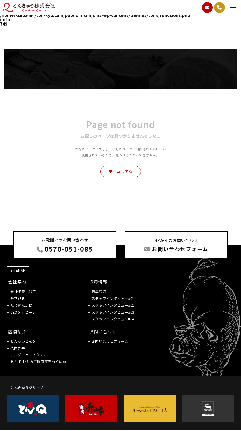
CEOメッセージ (23, 312)
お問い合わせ (103, 331)
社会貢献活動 (21, 305)
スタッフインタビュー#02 (113, 305)
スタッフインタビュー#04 (113, 318)
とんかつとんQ (22, 341)
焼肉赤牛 (17, 348)
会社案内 (17, 281)
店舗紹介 (17, 331)
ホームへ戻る (120, 171)
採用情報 (98, 281)
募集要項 (99, 291)
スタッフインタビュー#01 (113, 298)
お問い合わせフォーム (110, 341)
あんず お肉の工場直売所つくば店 (38, 361)
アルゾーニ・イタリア (28, 355)
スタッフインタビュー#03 (113, 312)
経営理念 (17, 298)
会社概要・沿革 (23, 291)
